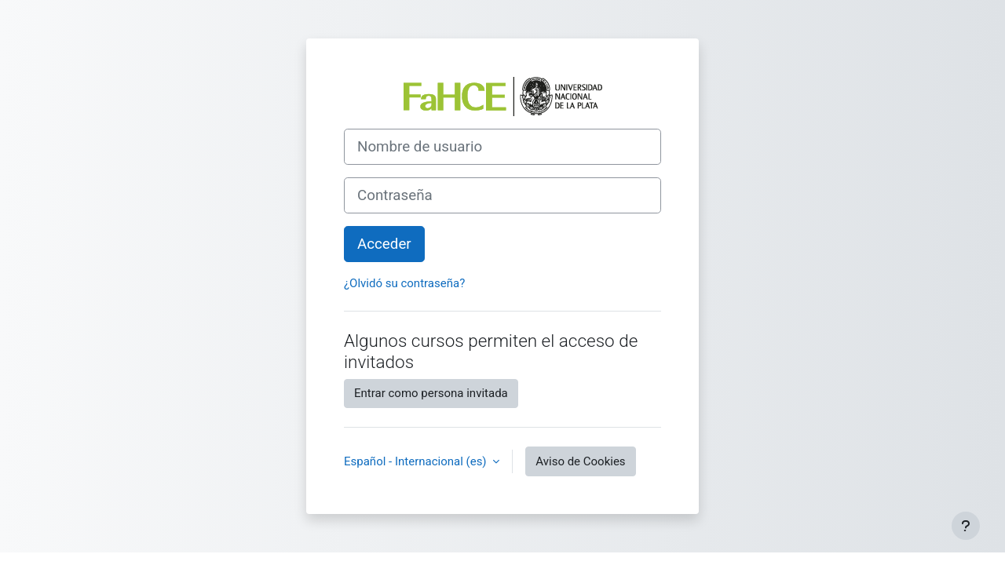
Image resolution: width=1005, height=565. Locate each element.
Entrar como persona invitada (431, 393)
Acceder (384, 244)
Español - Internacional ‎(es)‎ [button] (416, 461)
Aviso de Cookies (580, 461)
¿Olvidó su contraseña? (404, 283)
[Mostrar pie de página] (966, 526)
